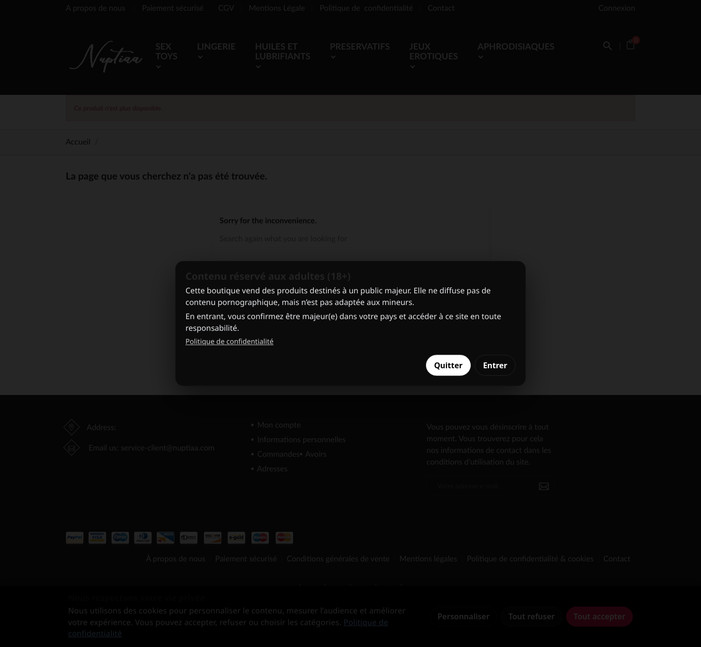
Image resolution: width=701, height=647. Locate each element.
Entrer (495, 365)
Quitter (448, 365)
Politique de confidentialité (229, 341)
